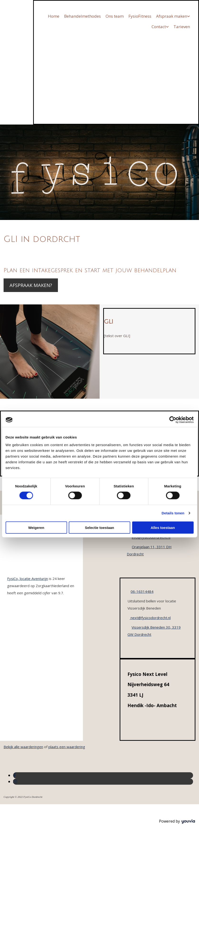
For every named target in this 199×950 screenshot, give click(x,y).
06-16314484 (142, 591)
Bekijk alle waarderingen (23, 746)
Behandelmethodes (82, 16)
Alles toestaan (163, 527)
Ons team (115, 16)
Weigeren (36, 527)
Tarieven (181, 26)
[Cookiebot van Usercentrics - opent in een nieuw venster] (173, 419)
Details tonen (173, 513)
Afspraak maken (171, 16)
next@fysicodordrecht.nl (150, 617)
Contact (159, 26)
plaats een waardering (66, 746)
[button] (31, 285)
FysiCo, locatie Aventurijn (27, 578)
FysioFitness (139, 16)
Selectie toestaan (99, 527)
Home (53, 16)
